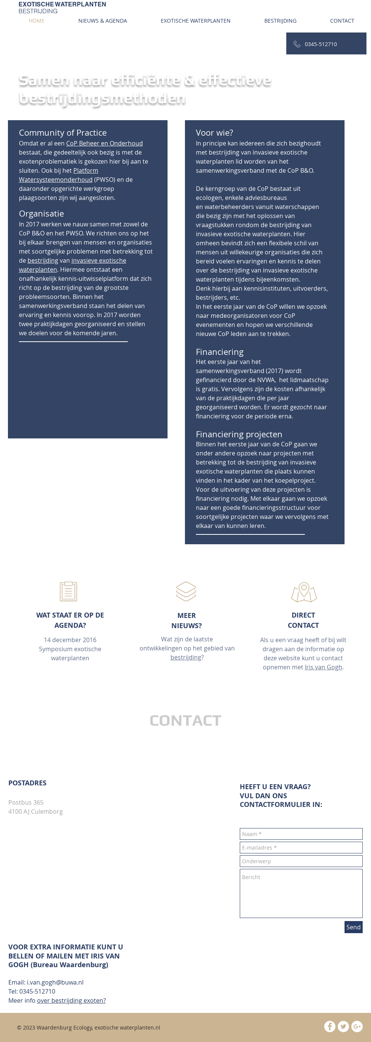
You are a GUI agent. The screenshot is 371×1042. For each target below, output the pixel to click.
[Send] (354, 927)
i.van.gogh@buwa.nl (55, 982)
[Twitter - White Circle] (343, 1026)
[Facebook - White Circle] (329, 1026)
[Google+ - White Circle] (357, 1026)
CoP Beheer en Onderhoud (104, 143)
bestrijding (43, 260)
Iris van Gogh (323, 667)
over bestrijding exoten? (71, 1000)
